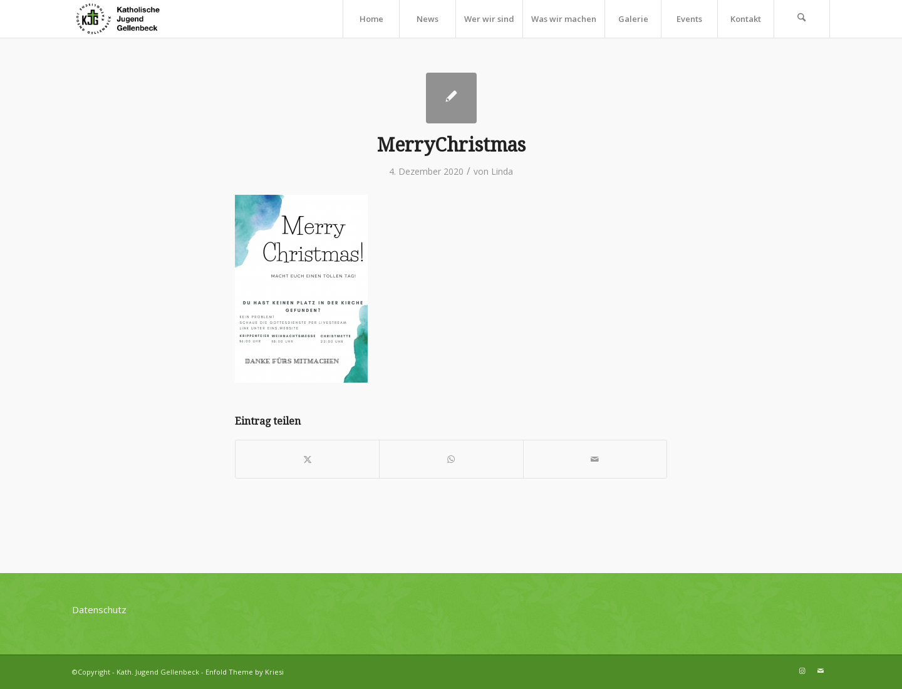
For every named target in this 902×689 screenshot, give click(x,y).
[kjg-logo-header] (123, 19)
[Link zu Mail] (820, 670)
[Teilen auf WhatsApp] (451, 459)
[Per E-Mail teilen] (595, 459)
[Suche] (802, 19)
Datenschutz (99, 609)
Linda (502, 171)
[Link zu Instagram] (801, 670)
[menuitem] (371, 19)
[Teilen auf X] (307, 459)
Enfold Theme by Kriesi (244, 671)
